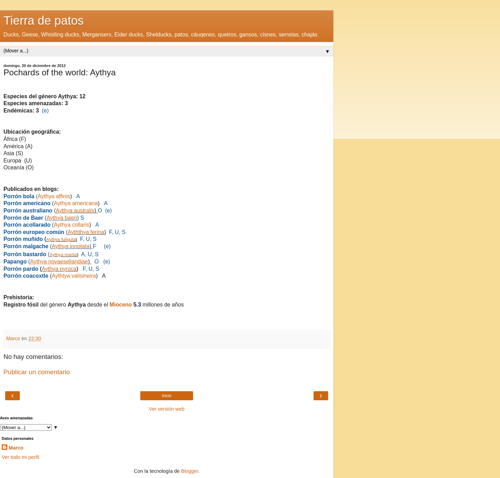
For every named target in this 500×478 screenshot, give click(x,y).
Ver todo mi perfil (20, 457)
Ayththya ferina (86, 232)
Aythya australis (75, 210)
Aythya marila (63, 254)
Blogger (189, 471)
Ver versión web (166, 409)
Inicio (167, 395)
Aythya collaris (71, 225)
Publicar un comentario (36, 372)
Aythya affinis (54, 196)
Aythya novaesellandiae (59, 262)
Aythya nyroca (59, 269)
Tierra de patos (43, 20)
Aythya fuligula (60, 239)
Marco (16, 448)
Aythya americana (76, 203)
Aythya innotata (71, 246)
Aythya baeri (62, 218)
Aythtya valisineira (74, 276)
